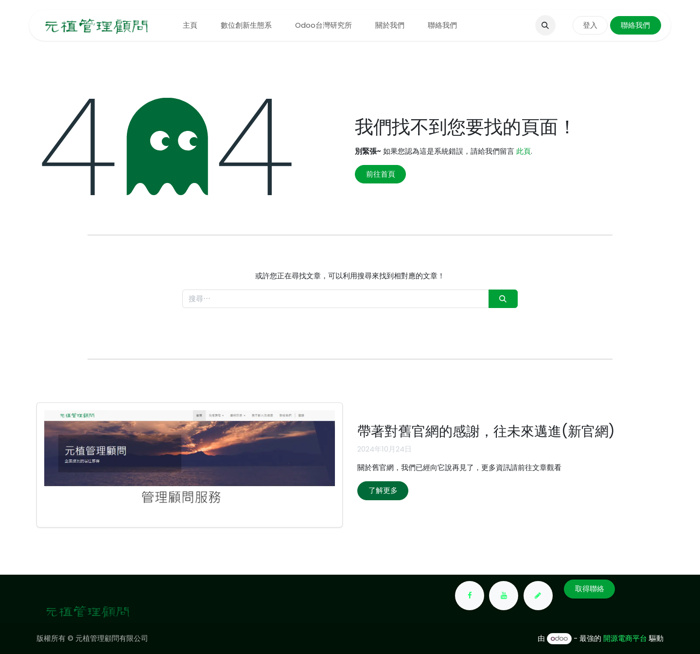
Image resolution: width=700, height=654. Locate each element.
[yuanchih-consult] (538, 595)
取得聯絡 (589, 588)
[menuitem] (190, 25)
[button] (545, 25)
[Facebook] (469, 595)
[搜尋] (503, 299)
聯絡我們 (635, 25)
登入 (590, 25)
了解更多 (383, 490)
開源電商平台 (625, 638)
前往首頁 (380, 174)
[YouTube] (503, 595)
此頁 (523, 151)
